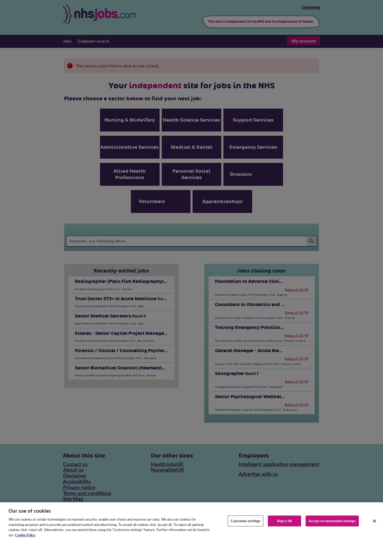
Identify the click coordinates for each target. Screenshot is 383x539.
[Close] (374, 525)
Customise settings (245, 524)
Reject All (284, 524)
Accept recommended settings (332, 524)
